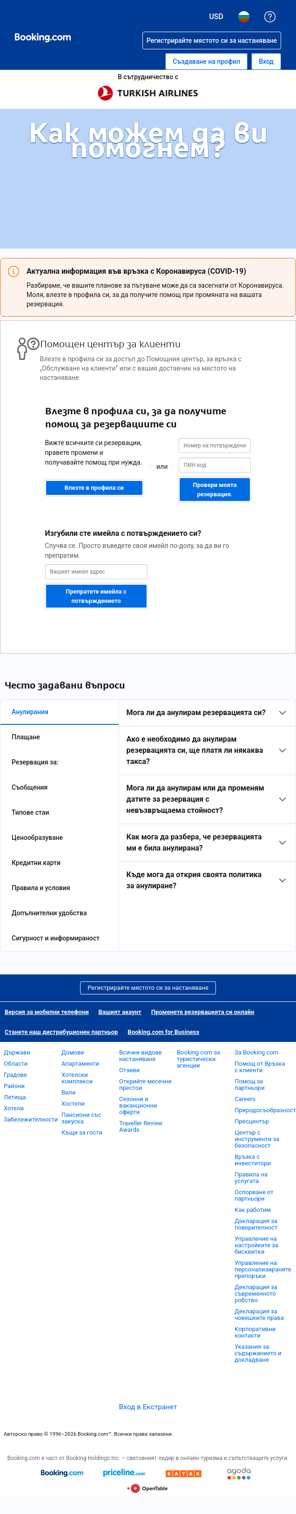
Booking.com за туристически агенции (198, 1059)
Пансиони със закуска (81, 1118)
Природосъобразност (265, 1110)
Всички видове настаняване (140, 1055)
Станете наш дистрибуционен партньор (61, 1031)
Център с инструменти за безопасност (257, 1139)
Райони (14, 1085)
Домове (72, 1052)
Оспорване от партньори (254, 1195)
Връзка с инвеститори (253, 1160)
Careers (245, 1098)
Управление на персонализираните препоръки (263, 1269)
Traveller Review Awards (140, 1126)
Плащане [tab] (26, 737)
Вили (68, 1092)
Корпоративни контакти (255, 1332)
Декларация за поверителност (256, 1224)
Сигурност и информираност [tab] (56, 938)
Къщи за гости (81, 1132)
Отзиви (129, 1070)
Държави (17, 1052)
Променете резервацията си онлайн (203, 1011)
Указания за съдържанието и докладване (258, 1353)
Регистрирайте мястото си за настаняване (148, 987)
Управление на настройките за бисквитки (256, 1245)
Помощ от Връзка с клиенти (260, 1067)
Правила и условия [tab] (41, 888)
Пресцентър (252, 1121)
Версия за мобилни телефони (47, 1011)
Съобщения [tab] (29, 787)
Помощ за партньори (249, 1084)
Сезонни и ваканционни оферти (138, 1105)
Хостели (73, 1103)
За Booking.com (256, 1052)
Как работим (253, 1209)
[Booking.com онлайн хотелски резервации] (43, 37)
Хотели (14, 1108)
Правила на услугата (251, 1177)
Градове (15, 1074)
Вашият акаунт (120, 1011)
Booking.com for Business (163, 1031)
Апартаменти (80, 1063)
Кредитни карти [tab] (36, 862)
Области (15, 1063)
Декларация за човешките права (259, 1314)
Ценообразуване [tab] (37, 837)
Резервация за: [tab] (35, 762)
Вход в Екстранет (148, 1407)
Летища (15, 1097)
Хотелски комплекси (77, 1078)
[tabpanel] (207, 799)
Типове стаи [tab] (30, 812)
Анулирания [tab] (30, 712)
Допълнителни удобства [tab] (49, 913)
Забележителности (31, 1119)
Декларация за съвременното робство (256, 1294)
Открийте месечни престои (145, 1084)
